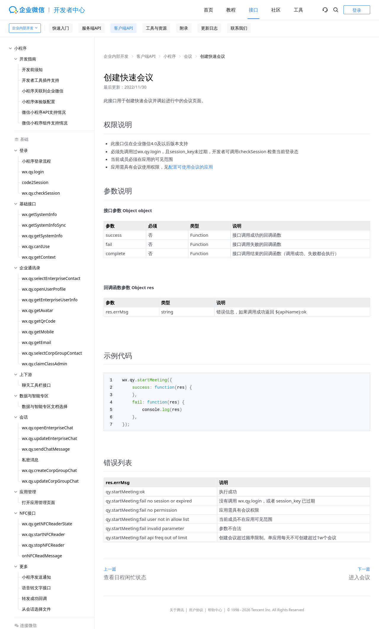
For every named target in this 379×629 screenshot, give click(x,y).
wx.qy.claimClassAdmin (44, 363)
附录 (184, 28)
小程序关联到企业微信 (42, 91)
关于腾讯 (177, 607)
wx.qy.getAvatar (37, 310)
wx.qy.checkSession (41, 193)
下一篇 (364, 567)
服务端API (91, 28)
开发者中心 (69, 10)
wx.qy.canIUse (36, 246)
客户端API (123, 28)
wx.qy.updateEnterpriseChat (49, 438)
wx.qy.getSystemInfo (42, 236)
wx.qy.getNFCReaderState (47, 523)
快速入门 (60, 28)
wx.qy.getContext (39, 257)
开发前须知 (32, 69)
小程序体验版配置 (38, 101)
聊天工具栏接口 (36, 385)
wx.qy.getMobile (38, 331)
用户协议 (196, 607)
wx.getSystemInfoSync (44, 225)
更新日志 (209, 28)
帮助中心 (215, 607)
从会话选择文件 (36, 609)
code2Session (35, 182)
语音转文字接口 (36, 587)
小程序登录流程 (36, 161)
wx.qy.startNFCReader (43, 534)
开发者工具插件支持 (40, 80)
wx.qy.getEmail (36, 342)
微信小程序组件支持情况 (45, 123)
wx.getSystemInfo (39, 214)
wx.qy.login (33, 172)
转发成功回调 (34, 598)
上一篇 (110, 567)
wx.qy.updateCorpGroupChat (50, 481)
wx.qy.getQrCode (38, 321)
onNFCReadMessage (42, 555)
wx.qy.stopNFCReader (43, 545)
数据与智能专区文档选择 (45, 406)
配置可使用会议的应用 (190, 167)
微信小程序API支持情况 (44, 112)
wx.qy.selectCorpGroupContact (52, 353)
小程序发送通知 (36, 577)
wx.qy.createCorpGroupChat (49, 470)
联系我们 (239, 28)
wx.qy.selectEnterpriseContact (51, 278)
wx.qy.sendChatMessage (46, 449)
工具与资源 (156, 28)
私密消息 (30, 459)
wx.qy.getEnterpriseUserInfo (50, 300)
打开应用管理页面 (38, 502)
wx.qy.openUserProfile (44, 289)
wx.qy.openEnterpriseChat (47, 427)
